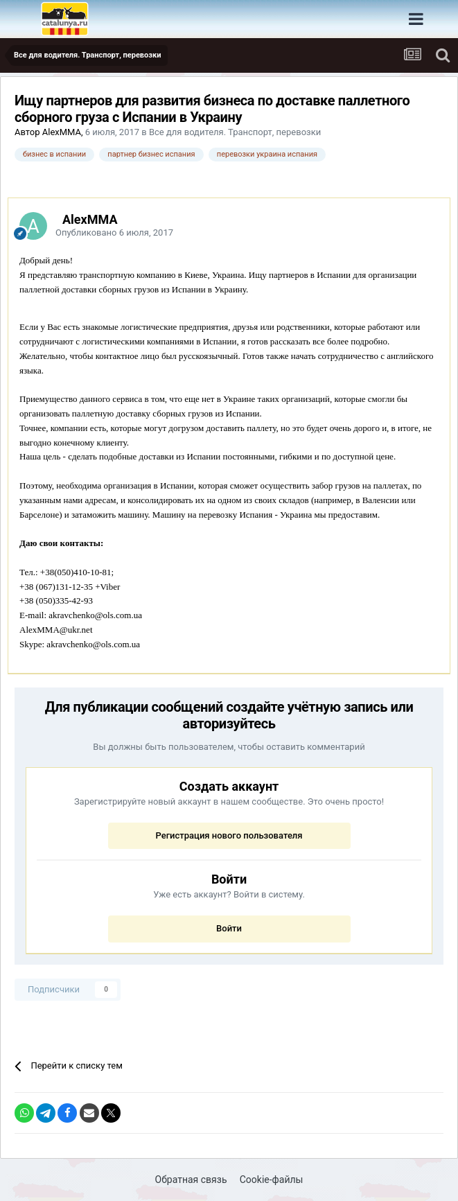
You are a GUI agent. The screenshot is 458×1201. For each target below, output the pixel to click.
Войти (229, 928)
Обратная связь (191, 1179)
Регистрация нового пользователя (228, 835)
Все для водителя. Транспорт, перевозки (235, 132)
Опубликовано (114, 232)
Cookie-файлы (271, 1179)
